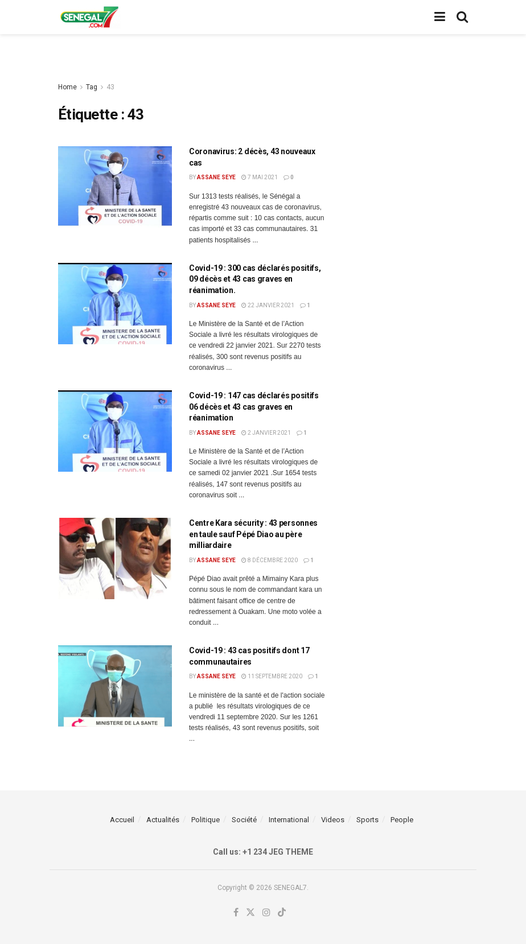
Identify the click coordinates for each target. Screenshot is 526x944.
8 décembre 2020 (269, 560)
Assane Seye (216, 177)
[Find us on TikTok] (282, 913)
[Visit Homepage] (89, 17)
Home (67, 87)
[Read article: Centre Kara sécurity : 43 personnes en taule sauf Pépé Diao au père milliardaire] (115, 558)
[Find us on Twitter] (250, 913)
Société (244, 819)
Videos (332, 819)
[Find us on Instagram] (266, 913)
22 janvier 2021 (267, 305)
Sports (367, 819)
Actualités (162, 819)
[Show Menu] (439, 17)
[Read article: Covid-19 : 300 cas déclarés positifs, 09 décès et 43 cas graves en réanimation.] (115, 303)
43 (110, 87)
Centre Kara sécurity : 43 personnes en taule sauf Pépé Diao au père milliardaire (253, 534)
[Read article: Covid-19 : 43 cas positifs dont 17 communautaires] (115, 686)
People (402, 819)
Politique (205, 819)
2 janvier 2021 (266, 433)
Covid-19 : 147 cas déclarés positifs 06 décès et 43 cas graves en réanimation (254, 406)
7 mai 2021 (259, 177)
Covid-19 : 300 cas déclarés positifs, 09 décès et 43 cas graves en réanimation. (255, 279)
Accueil (122, 819)
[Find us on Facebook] (236, 913)
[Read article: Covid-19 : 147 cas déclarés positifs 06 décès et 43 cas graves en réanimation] (115, 431)
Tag (91, 87)
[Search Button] (462, 17)
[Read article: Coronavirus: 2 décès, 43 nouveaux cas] (115, 187)
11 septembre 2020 (271, 676)
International (289, 819)
